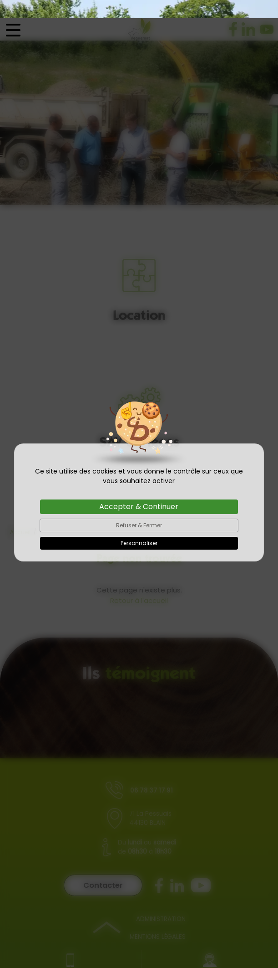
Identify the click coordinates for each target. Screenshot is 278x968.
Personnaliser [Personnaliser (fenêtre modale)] (139, 525)
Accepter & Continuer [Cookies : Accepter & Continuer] (138, 488)
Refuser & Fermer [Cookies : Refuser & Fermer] (139, 507)
